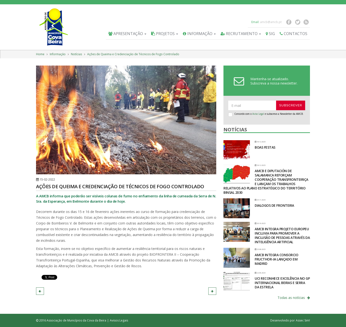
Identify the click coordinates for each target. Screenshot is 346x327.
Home (40, 54)
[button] (40, 291)
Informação (199, 33)
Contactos (293, 33)
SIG (270, 33)
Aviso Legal (258, 113)
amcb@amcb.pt (271, 22)
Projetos (164, 33)
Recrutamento (241, 33)
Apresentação (127, 33)
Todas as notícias (294, 297)
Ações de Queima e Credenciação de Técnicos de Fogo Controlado (133, 54)
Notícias (76, 54)
